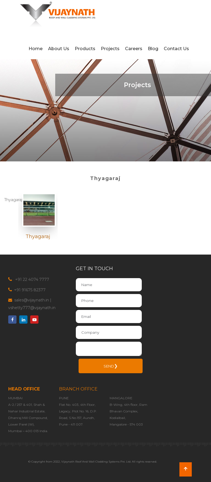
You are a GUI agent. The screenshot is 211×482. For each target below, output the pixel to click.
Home (36, 48)
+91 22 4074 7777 (31, 279)
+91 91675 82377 (29, 289)
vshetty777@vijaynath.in (31, 307)
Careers (133, 48)
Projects (110, 48)
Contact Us (176, 48)
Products (85, 48)
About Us (58, 48)
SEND (111, 366)
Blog (153, 48)
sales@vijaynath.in (31, 300)
